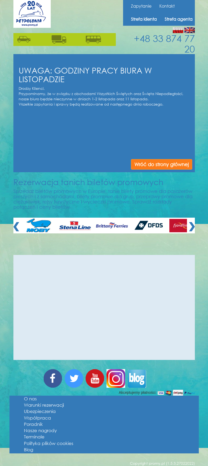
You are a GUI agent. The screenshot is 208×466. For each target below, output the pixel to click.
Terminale (34, 436)
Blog (28, 449)
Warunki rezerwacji (44, 405)
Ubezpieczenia (40, 411)
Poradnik (33, 424)
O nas (30, 398)
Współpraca (37, 418)
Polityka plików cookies (48, 443)
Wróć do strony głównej (161, 164)
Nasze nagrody (40, 430)
